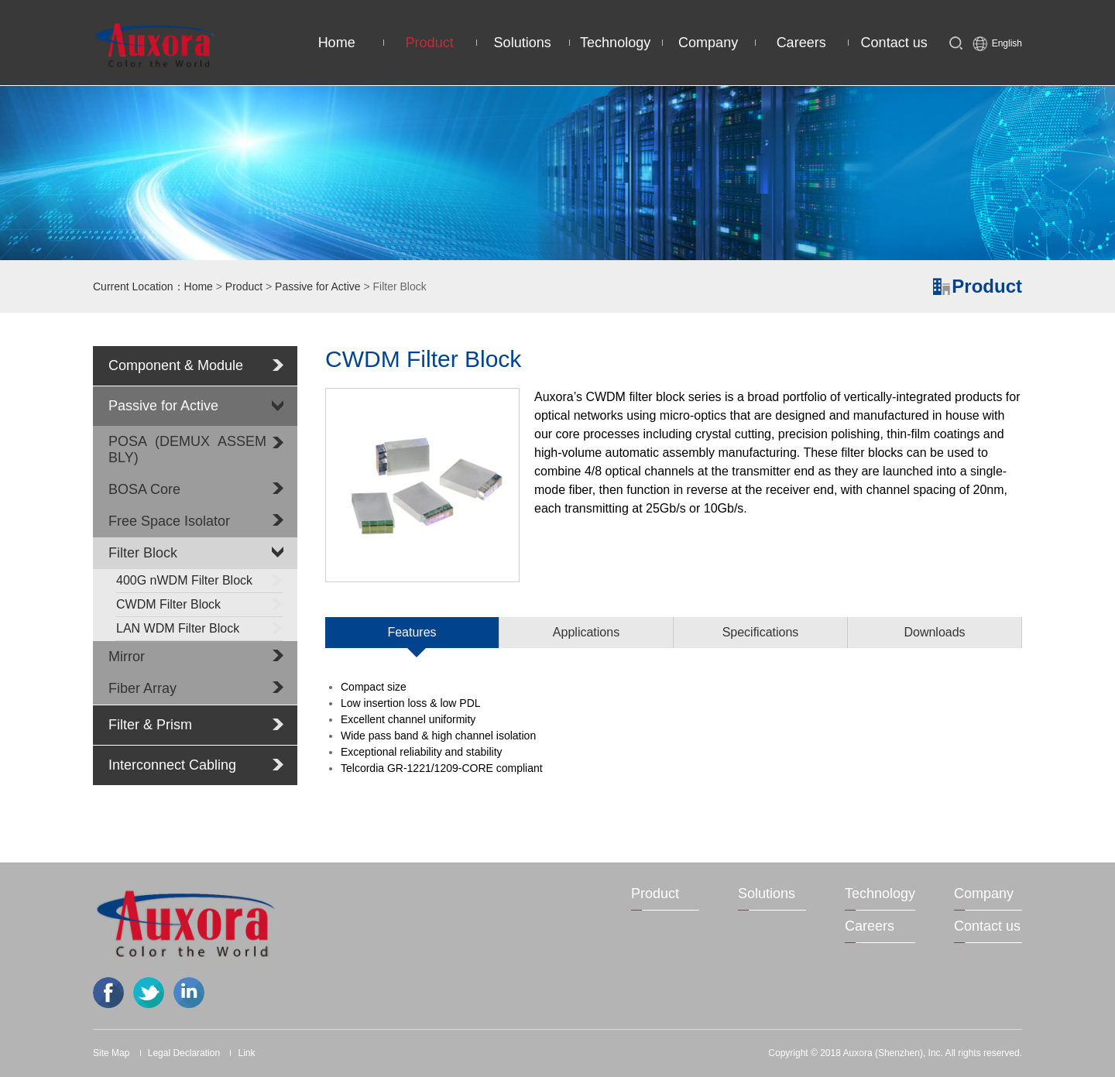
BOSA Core (144, 489)
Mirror (126, 656)
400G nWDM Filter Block (199, 580)
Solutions (522, 42)
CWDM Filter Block (199, 604)
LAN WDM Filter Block (199, 628)
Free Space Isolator (169, 521)
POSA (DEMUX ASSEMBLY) (187, 449)
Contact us (894, 42)
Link (246, 1053)
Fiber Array (142, 688)
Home (336, 42)
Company (708, 42)
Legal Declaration (184, 1053)
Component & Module (175, 365)
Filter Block (142, 553)
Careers (801, 42)
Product (430, 42)
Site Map (111, 1053)
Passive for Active (318, 286)
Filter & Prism (150, 724)
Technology (615, 42)
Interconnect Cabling (172, 765)
